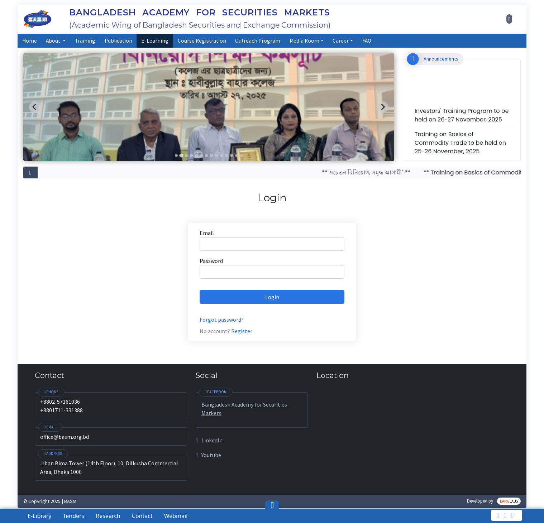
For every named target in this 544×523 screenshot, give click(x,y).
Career (341, 40)
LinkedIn (209, 440)
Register (241, 331)
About (53, 40)
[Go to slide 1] (176, 155)
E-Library (39, 516)
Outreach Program (257, 40)
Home (29, 40)
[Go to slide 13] (236, 155)
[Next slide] (382, 107)
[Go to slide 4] (191, 155)
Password (211, 260)
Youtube (208, 455)
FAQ (366, 40)
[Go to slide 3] (186, 155)
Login (272, 297)
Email (207, 232)
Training (85, 40)
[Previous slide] (34, 107)
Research (108, 516)
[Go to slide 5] (196, 155)
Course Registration (202, 40)
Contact (142, 516)
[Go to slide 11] (226, 155)
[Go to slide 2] (181, 155)
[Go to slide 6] (201, 155)
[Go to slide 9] (216, 155)
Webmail (176, 516)
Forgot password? (222, 319)
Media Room (304, 40)
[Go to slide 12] (231, 155)
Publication (118, 40)
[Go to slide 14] (241, 155)
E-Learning (154, 40)
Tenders (73, 516)
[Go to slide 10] (221, 155)
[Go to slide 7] (206, 155)
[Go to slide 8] (211, 155)
